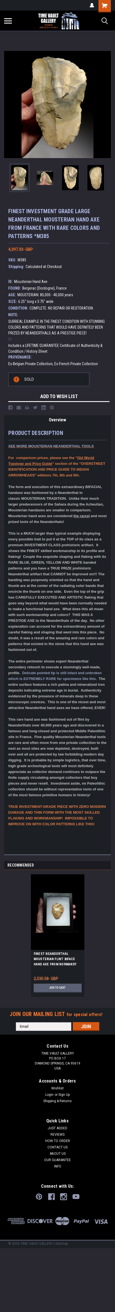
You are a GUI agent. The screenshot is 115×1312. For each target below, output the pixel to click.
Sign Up (64, 1095)
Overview (57, 419)
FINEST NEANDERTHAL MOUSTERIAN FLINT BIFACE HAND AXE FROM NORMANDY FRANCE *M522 (55, 960)
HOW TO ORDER (57, 1141)
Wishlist (57, 1088)
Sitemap (61, 1244)
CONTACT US (57, 1147)
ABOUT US (58, 1154)
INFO (57, 1166)
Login (49, 1095)
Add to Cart (57, 987)
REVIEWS (57, 1134)
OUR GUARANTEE (57, 1160)
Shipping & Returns (57, 1101)
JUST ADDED (57, 1128)
